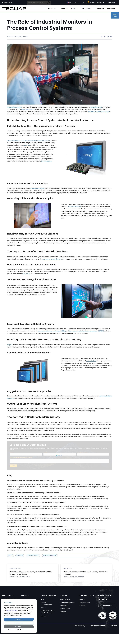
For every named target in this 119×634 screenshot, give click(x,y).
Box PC (10, 555)
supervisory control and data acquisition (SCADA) (86, 331)
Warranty (82, 606)
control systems (96, 107)
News (42, 600)
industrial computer (33, 555)
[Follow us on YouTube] (103, 599)
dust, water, (26, 274)
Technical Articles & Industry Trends (48, 612)
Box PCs (27, 145)
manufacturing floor (37, 188)
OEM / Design (86, 9)
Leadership (63, 606)
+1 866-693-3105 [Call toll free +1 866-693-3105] (7, 2)
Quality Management (67, 603)
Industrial (51, 9)
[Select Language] (73, 2)
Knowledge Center (48, 595)
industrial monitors (27, 109)
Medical (73, 9)
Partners (99, 9)
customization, (91, 361)
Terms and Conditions (98, 626)
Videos (43, 608)
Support (82, 600)
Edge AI (63, 9)
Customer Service (86, 595)
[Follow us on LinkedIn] (99, 599)
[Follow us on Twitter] (110, 599)
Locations (63, 612)
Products (25, 595)
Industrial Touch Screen (49, 555)
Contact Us (107, 606)
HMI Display (20, 555)
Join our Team (65, 609)
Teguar (9, 345)
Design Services (84, 603)
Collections (44, 616)
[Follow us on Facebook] (106, 599)
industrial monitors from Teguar (99, 112)
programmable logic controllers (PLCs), (52, 331)
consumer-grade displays (52, 259)
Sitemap (114, 626)
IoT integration (46, 161)
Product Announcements (46, 604)
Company (110, 9)
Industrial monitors (74, 207)
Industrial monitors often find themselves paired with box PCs (28, 141)
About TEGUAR (65, 600)
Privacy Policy (80, 626)
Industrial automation (14, 107)
